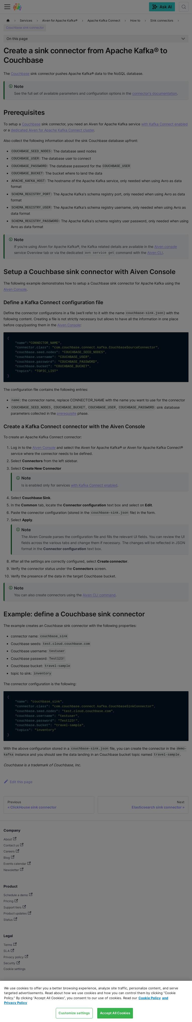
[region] (96, 1001)
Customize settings (74, 1013)
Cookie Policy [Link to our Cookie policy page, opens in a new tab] (149, 998)
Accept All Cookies (115, 1013)
